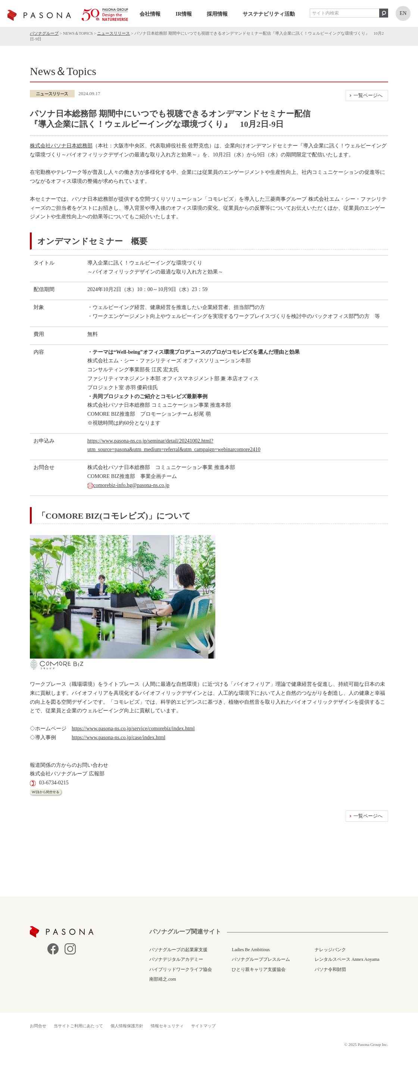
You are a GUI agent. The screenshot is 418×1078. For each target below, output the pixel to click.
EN (403, 13)
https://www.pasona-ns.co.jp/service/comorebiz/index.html (133, 728)
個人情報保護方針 (126, 1026)
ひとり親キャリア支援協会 (259, 969)
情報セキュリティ (167, 1026)
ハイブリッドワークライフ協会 (180, 969)
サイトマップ (203, 1026)
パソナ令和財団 (330, 969)
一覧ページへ (368, 95)
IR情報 (183, 14)
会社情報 (150, 14)
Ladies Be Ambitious (250, 949)
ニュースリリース (113, 33)
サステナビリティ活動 (269, 14)
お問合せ (38, 1026)
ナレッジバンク (330, 949)
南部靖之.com (162, 979)
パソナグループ (44, 33)
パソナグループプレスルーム (261, 959)
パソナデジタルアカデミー (176, 959)
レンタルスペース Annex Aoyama (347, 959)
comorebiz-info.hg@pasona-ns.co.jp (131, 485)
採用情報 (217, 14)
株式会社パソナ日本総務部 (61, 146)
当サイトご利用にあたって (78, 1026)
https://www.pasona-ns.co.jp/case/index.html (118, 737)
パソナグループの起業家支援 (178, 949)
